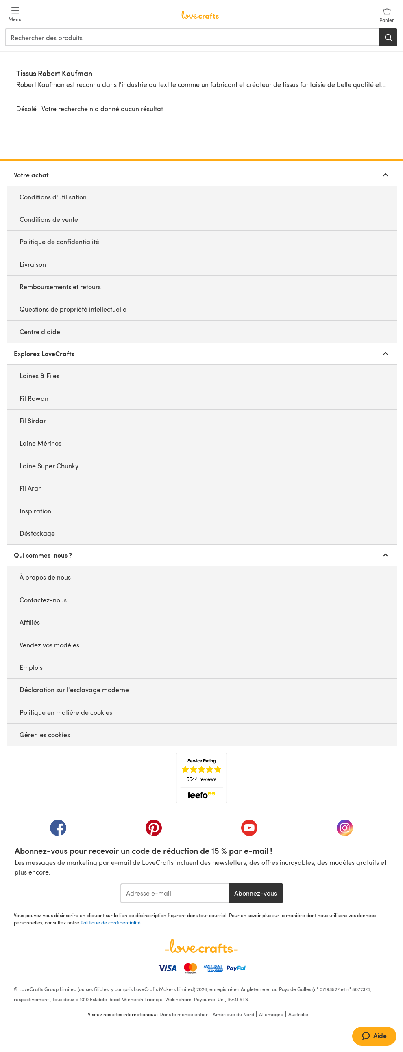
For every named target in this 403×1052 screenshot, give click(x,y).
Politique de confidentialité (59, 241)
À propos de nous (45, 577)
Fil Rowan (34, 398)
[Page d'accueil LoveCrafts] (202, 946)
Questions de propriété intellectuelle (73, 309)
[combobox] (192, 37)
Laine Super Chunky (49, 465)
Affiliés (30, 622)
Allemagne (271, 1014)
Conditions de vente (49, 219)
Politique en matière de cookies (66, 712)
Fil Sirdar (33, 420)
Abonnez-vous (255, 893)
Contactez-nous (43, 599)
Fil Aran (31, 488)
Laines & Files (39, 375)
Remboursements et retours (60, 286)
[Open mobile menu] (15, 14)
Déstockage (37, 533)
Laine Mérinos (40, 443)
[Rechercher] (388, 37)
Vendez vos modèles (49, 645)
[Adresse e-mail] (174, 893)
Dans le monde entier (183, 1014)
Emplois (31, 667)
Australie (298, 1014)
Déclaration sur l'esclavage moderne (74, 689)
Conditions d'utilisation (53, 197)
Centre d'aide (40, 331)
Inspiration (35, 511)
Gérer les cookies (45, 734)
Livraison (33, 264)
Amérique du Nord (233, 1014)
